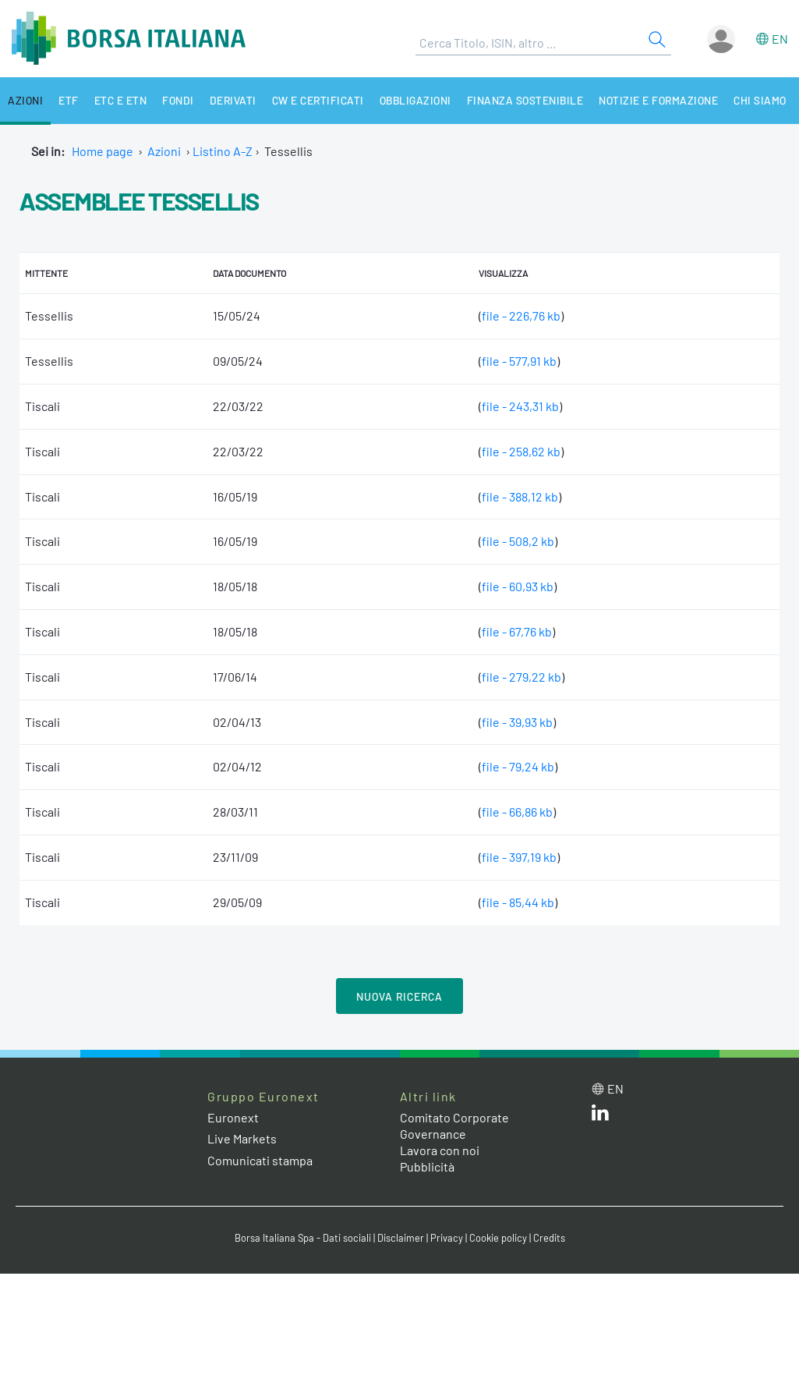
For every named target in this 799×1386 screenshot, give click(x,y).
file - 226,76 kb (521, 315)
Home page (102, 151)
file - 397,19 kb (519, 856)
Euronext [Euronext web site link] (233, 1117)
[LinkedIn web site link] (600, 1115)
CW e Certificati (318, 100)
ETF (68, 100)
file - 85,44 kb (518, 902)
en (780, 38)
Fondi (178, 100)
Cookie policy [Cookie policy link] (498, 1238)
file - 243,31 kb (520, 406)
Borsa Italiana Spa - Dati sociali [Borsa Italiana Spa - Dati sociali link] (303, 1238)
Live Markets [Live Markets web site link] (242, 1138)
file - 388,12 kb (520, 496)
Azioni (25, 100)
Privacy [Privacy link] (446, 1238)
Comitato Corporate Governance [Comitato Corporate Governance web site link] (454, 1125)
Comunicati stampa (260, 1160)
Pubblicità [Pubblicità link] (427, 1166)
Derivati (233, 100)
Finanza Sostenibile (525, 100)
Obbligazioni (415, 100)
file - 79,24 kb (518, 766)
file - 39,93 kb (517, 721)
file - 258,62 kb (521, 451)
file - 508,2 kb (518, 540)
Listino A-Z (223, 151)
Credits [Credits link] (549, 1238)
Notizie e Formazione (658, 100)
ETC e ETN (120, 100)
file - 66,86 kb (517, 811)
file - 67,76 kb (517, 631)
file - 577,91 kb (519, 360)
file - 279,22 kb (521, 676)
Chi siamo (760, 100)
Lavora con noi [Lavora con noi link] (439, 1150)
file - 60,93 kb (517, 586)
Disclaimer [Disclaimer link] (400, 1238)
